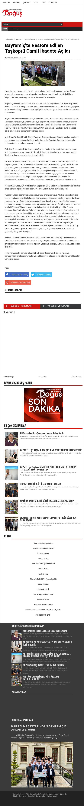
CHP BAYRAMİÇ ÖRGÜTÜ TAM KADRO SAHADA (40, 484)
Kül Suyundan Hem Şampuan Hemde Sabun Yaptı (42, 433)
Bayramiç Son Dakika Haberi (46, 796)
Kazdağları (53, 2)
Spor (44, 2)
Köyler (36, 2)
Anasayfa (6, 2)
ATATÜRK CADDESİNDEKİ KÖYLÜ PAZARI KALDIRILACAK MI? (47, 501)
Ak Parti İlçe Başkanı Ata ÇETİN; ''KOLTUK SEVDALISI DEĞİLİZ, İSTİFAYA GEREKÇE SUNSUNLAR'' (48, 468)
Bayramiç (16, 2)
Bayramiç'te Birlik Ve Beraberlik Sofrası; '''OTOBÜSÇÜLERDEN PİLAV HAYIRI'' (48, 519)
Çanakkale (26, 2)
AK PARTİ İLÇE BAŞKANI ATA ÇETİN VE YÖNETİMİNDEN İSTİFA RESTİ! (51, 450)
